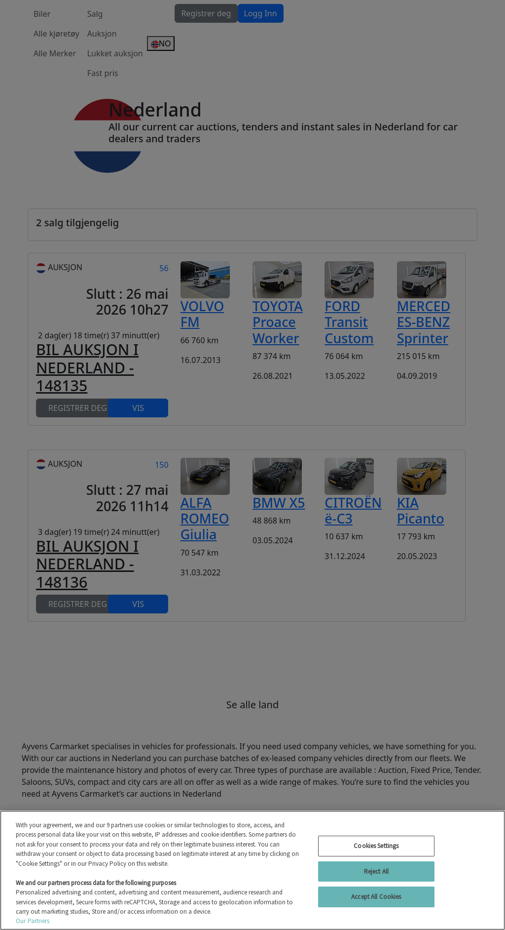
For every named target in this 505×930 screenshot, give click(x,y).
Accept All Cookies (376, 896)
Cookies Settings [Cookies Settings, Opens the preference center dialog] (376, 846)
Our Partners (33, 921)
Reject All (376, 871)
